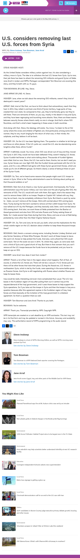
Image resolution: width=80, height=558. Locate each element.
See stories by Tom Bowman (26, 363)
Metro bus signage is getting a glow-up (31, 480)
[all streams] (77, 10)
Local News (20, 400)
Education (20, 461)
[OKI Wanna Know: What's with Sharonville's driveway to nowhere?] (9, 541)
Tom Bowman (28, 50)
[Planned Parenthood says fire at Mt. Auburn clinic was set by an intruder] (9, 404)
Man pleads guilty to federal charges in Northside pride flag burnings (42, 419)
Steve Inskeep (16, 50)
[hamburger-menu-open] (5, 3)
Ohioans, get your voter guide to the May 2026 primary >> (40, 19)
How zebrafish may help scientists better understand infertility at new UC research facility (47, 450)
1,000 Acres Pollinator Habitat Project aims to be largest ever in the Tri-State (44, 434)
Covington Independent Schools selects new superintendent (39, 464)
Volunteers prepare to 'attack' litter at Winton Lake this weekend (40, 526)
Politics (19, 507)
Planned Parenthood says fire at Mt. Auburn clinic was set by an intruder (43, 403)
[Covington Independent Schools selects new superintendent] (9, 465)
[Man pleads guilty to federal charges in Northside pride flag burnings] (9, 419)
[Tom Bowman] (6, 358)
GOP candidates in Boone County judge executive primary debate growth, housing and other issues (47, 511)
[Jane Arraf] (6, 376)
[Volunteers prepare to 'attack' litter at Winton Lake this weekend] (9, 526)
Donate (71, 3)
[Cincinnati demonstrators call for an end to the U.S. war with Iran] (9, 495)
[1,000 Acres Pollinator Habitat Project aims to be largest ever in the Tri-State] (9, 434)
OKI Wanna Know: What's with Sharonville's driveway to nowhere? (41, 541)
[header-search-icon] (61, 3)
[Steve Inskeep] (6, 338)
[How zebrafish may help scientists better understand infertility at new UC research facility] (9, 450)
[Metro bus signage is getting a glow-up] (9, 480)
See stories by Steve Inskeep (26, 345)
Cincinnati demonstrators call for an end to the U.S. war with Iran (40, 495)
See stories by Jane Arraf (24, 381)
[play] (5, 10)
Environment (21, 431)
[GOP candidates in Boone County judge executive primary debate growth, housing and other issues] (9, 511)
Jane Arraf (39, 50)
